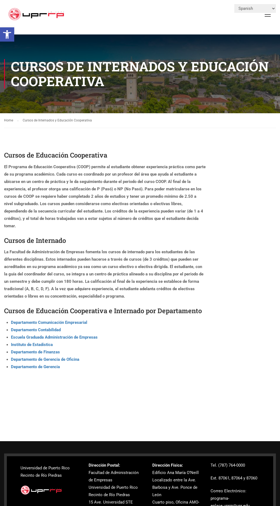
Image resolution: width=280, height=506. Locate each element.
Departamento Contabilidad (36, 329)
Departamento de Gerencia (35, 366)
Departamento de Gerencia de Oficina (45, 359)
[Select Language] (255, 8)
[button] (7, 34)
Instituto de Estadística (32, 344)
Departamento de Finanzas (35, 352)
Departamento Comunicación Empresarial (49, 322)
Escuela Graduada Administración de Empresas (54, 337)
